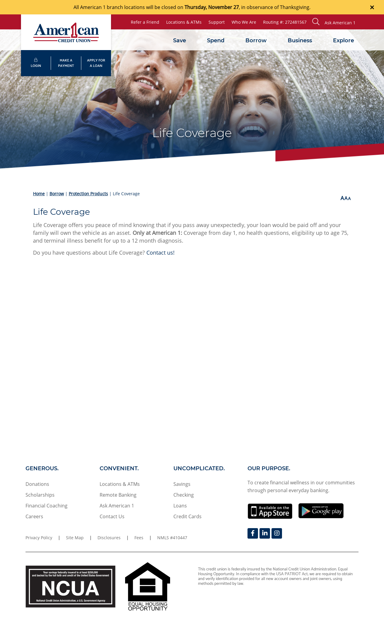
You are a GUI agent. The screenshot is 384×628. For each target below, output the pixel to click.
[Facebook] (253, 533)
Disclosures (109, 537)
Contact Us (112, 516)
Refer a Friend (145, 22)
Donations (37, 484)
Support (216, 22)
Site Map (75, 537)
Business (300, 40)
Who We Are (244, 22)
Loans (180, 505)
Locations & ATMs (184, 22)
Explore (343, 40)
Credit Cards (187, 516)
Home (39, 193)
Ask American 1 (117, 505)
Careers (34, 516)
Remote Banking (118, 495)
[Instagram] (277, 533)
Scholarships (40, 495)
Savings (181, 484)
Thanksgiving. (295, 7)
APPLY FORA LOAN (96, 63)
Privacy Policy (39, 537)
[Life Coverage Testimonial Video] (192, 354)
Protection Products (88, 193)
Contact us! (160, 252)
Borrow (256, 40)
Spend (215, 40)
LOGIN (36, 63)
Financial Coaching (47, 505)
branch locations (126, 7)
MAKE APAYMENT (66, 63)
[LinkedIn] (265, 533)
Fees (138, 537)
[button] (333, 22)
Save (179, 40)
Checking (183, 495)
